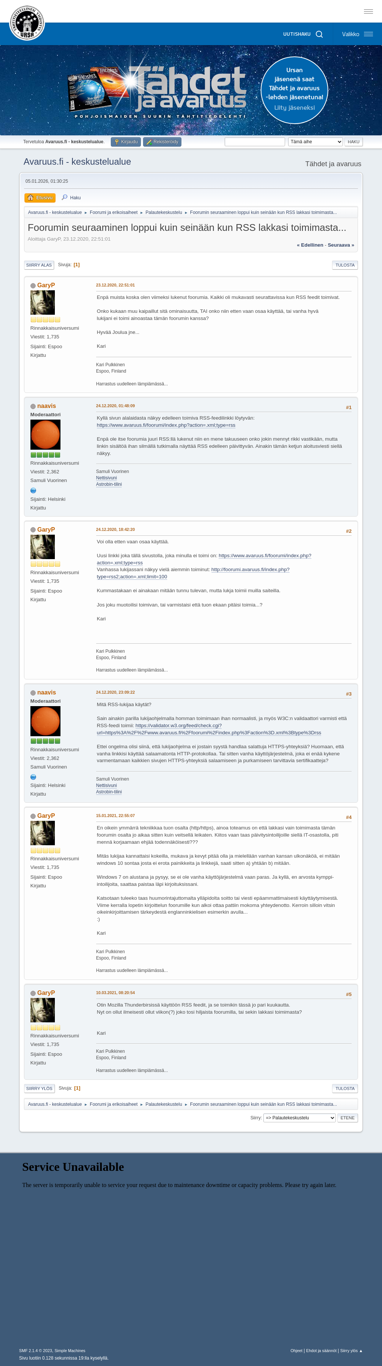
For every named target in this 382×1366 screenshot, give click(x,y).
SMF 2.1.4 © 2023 (35, 1350)
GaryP (46, 285)
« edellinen (310, 245)
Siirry (256, 1117)
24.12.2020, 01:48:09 (115, 405)
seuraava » (341, 245)
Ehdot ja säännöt (321, 1350)
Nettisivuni (106, 478)
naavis (46, 406)
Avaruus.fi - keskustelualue (77, 161)
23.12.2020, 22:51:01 (115, 285)
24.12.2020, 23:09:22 (115, 692)
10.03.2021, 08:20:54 (115, 992)
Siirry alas (39, 265)
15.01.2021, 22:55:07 (115, 815)
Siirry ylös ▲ (351, 1350)
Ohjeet (296, 1350)
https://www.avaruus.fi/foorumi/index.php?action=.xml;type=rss (166, 425)
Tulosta (345, 265)
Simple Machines (69, 1350)
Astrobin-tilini (109, 484)
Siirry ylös (39, 1088)
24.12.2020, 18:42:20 (115, 529)
